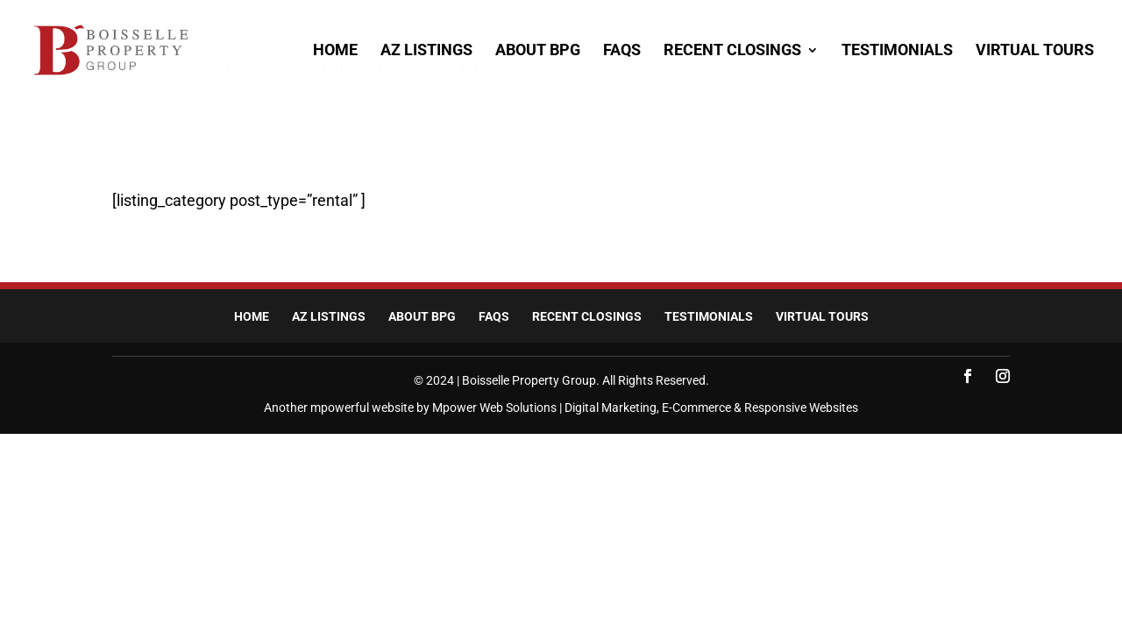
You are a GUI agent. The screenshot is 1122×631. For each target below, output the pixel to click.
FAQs (622, 51)
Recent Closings (732, 51)
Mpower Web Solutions (494, 408)
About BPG (537, 51)
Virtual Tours (1035, 51)
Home (335, 51)
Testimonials (897, 51)
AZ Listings (426, 51)
